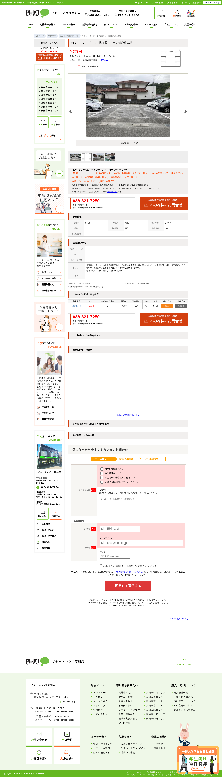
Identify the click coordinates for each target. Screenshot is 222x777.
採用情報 (46, 548)
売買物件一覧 (48, 407)
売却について (111, 24)
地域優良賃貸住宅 (128, 718)
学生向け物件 (131, 24)
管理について (48, 272)
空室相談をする (49, 290)
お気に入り (167, 306)
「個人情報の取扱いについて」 (129, 571)
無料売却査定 (48, 419)
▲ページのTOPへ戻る (179, 619)
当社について (171, 24)
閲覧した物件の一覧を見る (128, 415)
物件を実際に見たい (112, 469)
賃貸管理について (102, 744)
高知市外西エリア (50, 110)
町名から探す (126, 701)
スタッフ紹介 (151, 24)
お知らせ (46, 542)
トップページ (100, 692)
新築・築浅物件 (127, 714)
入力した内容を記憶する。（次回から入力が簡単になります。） (128, 566)
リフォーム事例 (49, 278)
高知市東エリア (49, 91)
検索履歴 (172, 3)
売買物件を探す (90, 24)
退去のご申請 (128, 752)
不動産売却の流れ (183, 705)
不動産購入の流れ (183, 697)
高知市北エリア (49, 103)
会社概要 (46, 524)
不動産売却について (184, 701)
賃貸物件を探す (48, 24)
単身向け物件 (126, 705)
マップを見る (69, 702)
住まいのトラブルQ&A (133, 748)
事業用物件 (160, 748)
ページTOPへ (184, 664)
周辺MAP (104, 60)
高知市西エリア (49, 95)
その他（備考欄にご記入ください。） (120, 482)
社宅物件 (158, 744)
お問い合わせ (112, 192)
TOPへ (29, 24)
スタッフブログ (49, 536)
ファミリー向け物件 (129, 710)
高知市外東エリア (50, 107)
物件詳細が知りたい (112, 473)
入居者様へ (190, 24)
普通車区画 (76, 306)
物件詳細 (181, 306)
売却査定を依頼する (184, 710)
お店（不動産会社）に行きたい (117, 477)
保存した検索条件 (191, 3)
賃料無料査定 (48, 284)
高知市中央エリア (50, 87)
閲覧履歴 (157, 3)
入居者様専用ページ (131, 744)
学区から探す (126, 697)
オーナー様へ (69, 24)
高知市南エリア (49, 99)
